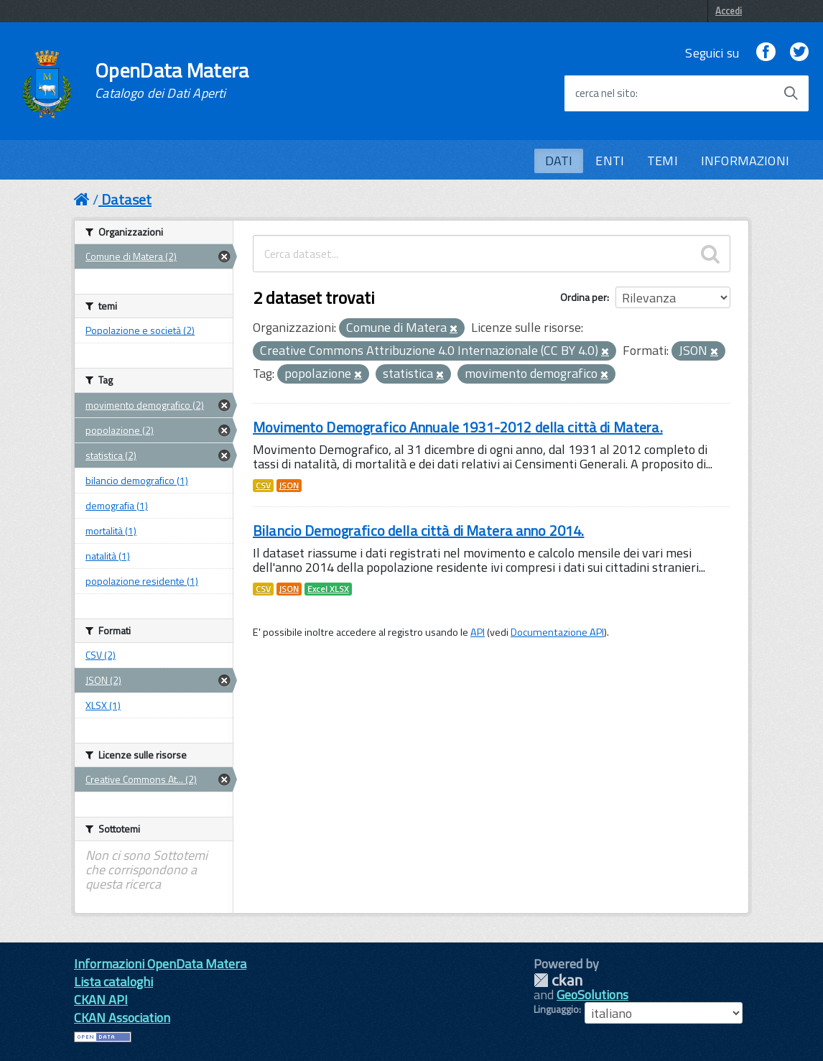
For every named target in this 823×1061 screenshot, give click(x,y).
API (477, 632)
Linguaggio (556, 1009)
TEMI (662, 160)
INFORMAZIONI (745, 160)
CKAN (558, 980)
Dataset (126, 199)
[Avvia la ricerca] (791, 93)
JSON (289, 485)
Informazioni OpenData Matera (160, 963)
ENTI (609, 160)
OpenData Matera (171, 80)
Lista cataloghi (113, 981)
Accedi (728, 11)
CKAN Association (122, 1017)
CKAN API (101, 999)
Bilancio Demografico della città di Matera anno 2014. (418, 530)
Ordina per (583, 297)
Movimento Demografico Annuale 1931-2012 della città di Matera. (458, 427)
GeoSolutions (592, 994)
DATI (559, 160)
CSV (263, 485)
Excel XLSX (328, 589)
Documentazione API (557, 632)
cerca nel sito (605, 93)
